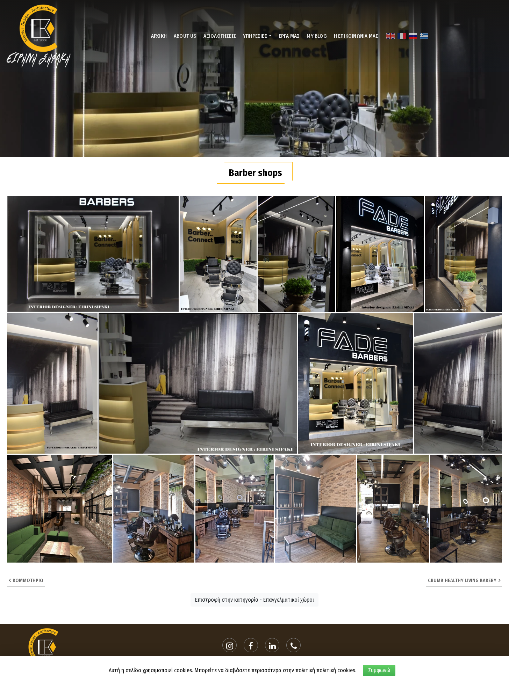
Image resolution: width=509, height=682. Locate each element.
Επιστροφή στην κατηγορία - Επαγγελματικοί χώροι (254, 599)
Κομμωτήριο (26, 581)
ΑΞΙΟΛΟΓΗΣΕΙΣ (219, 36)
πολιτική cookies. (336, 670)
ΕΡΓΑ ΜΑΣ (289, 36)
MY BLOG (317, 36)
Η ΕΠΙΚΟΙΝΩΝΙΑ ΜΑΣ (356, 36)
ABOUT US (185, 36)
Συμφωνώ (379, 670)
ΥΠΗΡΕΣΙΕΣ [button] (255, 36)
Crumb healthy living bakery (464, 581)
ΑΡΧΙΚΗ (159, 36)
